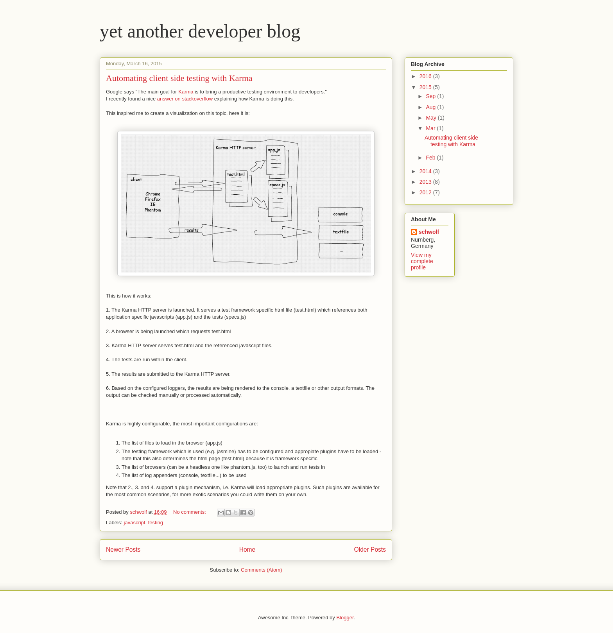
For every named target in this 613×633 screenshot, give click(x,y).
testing (155, 522)
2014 (426, 171)
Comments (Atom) (261, 570)
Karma (186, 92)
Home (247, 549)
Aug (431, 107)
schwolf (429, 232)
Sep (431, 96)
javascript (134, 522)
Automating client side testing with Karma (179, 78)
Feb (431, 157)
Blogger (344, 617)
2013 (426, 182)
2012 (426, 192)
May (431, 118)
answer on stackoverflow (185, 99)
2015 (426, 87)
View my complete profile (422, 261)
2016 (426, 76)
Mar (431, 128)
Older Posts (370, 549)
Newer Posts (123, 549)
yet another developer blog (200, 31)
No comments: (190, 512)
